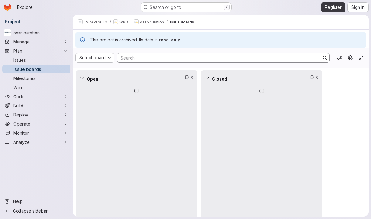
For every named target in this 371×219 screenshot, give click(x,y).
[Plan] (36, 51)
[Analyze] (36, 142)
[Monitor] (36, 133)
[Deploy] (36, 114)
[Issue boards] (36, 69)
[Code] (36, 96)
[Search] (216, 57)
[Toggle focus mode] (361, 58)
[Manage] (36, 41)
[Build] (36, 105)
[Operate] (36, 124)
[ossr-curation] (36, 32)
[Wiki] (36, 87)
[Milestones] (36, 78)
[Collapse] (82, 77)
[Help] (36, 201)
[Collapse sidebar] (36, 211)
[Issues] (36, 60)
